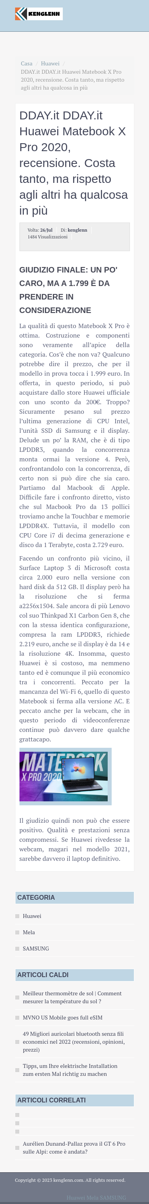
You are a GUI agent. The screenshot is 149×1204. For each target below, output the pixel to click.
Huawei (50, 63)
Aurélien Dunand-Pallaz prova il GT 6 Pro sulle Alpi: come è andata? (74, 1147)
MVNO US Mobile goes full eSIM (63, 1017)
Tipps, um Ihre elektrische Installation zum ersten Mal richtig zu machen (70, 1069)
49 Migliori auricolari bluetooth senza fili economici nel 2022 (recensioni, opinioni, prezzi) (74, 1041)
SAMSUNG (36, 948)
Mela (29, 932)
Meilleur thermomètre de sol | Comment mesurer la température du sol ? (72, 997)
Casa (27, 63)
